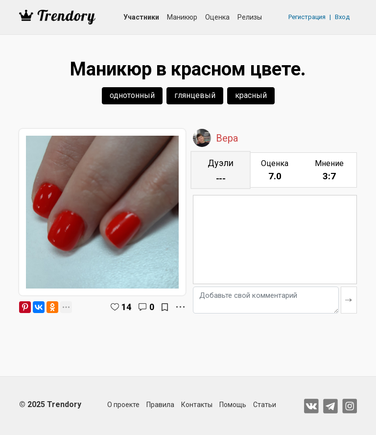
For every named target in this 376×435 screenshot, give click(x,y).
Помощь (232, 405)
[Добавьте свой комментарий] (266, 300)
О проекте (123, 405)
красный (251, 95)
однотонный (132, 95)
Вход (342, 17)
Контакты (196, 405)
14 (126, 307)
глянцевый (194, 95)
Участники (141, 17)
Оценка (217, 17)
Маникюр (182, 17)
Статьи (264, 405)
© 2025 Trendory (50, 404)
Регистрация (307, 17)
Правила (160, 405)
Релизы (249, 17)
